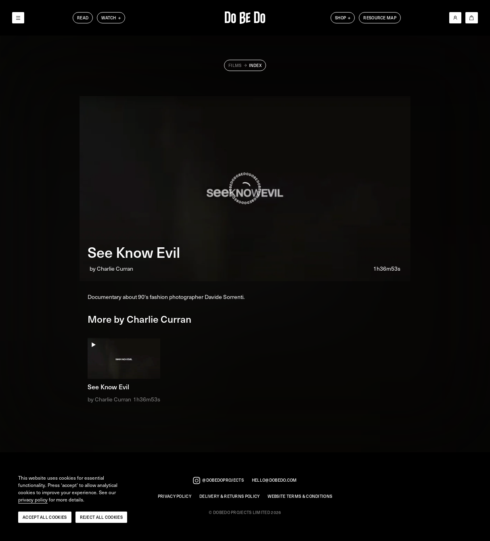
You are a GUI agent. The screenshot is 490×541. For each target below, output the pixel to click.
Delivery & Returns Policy (229, 496)
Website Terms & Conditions (300, 496)
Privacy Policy (174, 496)
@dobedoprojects (218, 480)
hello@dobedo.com (274, 480)
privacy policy (33, 500)
